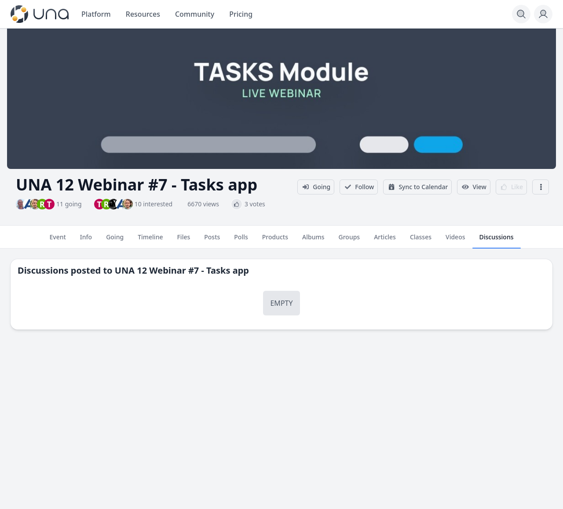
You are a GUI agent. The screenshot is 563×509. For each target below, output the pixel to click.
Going (115, 241)
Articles (385, 241)
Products (275, 241)
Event (57, 241)
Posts (212, 241)
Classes (421, 241)
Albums (313, 241)
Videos (455, 241)
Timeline (150, 241)
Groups (349, 241)
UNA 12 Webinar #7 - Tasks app (182, 270)
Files (183, 241)
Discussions (496, 241)
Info (86, 241)
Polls (241, 241)
